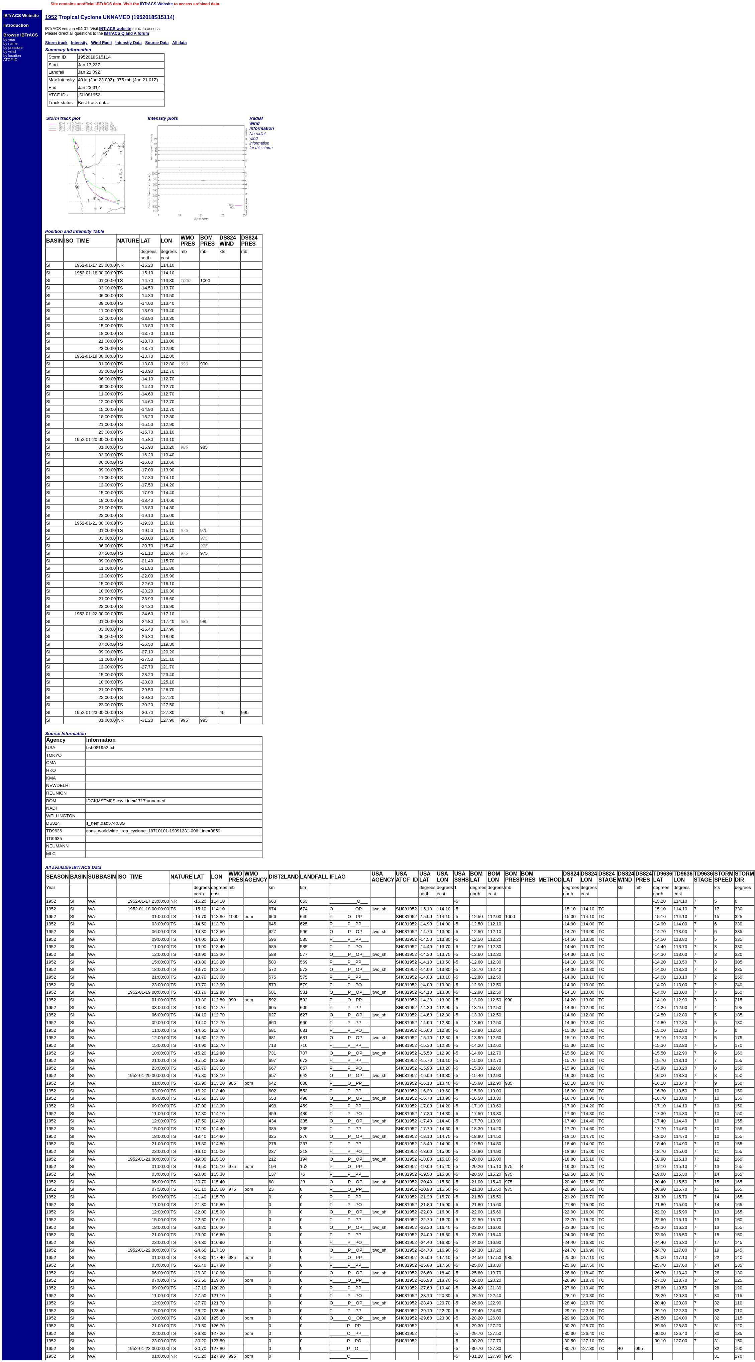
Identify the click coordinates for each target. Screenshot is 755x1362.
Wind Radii (101, 42)
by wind (9, 52)
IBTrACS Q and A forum (126, 33)
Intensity (79, 42)
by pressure (12, 48)
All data (179, 42)
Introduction (16, 25)
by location (12, 56)
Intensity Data (128, 42)
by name (10, 43)
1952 (51, 17)
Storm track (56, 42)
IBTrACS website (115, 28)
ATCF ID (10, 60)
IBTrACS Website (156, 4)
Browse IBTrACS (20, 34)
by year (9, 39)
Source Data (157, 42)
